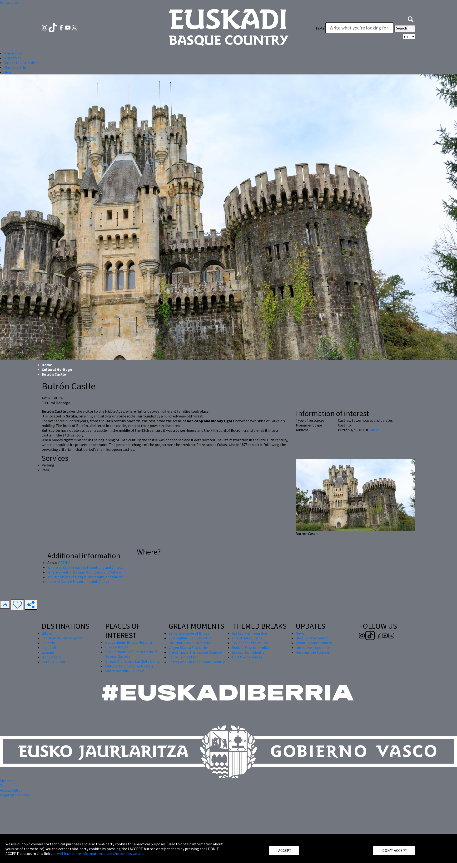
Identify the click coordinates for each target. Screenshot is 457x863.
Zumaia (48, 652)
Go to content (11, 2)
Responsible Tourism (313, 652)
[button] (410, 18)
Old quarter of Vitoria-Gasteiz (129, 666)
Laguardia (50, 647)
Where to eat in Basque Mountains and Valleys (84, 572)
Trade (4, 785)
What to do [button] (13, 57)
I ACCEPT (284, 850)
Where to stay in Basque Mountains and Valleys (85, 567)
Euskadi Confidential (249, 652)
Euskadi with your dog (249, 633)
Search (404, 28)
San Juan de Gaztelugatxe (63, 638)
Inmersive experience (313, 647)
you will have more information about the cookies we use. (97, 853)
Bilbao (47, 633)
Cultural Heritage (57, 369)
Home (47, 364)
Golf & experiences (247, 657)
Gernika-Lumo (53, 661)
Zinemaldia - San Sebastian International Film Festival (191, 640)
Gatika (374, 429)
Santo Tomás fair (183, 657)
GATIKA (64, 562)
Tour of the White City (250, 642)
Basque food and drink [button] (21, 62)
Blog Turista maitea (312, 638)
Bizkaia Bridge (117, 647)
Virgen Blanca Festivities (189, 647)
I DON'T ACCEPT (393, 850)
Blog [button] (7, 72)
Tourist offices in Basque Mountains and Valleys (85, 576)
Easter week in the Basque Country (197, 661)
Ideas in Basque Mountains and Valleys (78, 581)
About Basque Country (314, 642)
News (300, 633)
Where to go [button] (14, 53)
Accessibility (10, 790)
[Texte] (359, 28)
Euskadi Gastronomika (250, 647)
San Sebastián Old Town (124, 670)
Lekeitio (48, 642)
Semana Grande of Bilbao (189, 633)
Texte (320, 28)
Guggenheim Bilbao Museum (128, 642)
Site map (7, 780)
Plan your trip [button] (15, 67)
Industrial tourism (247, 638)
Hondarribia (51, 657)
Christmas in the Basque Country (195, 652)
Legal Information (15, 795)
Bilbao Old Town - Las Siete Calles (132, 661)
